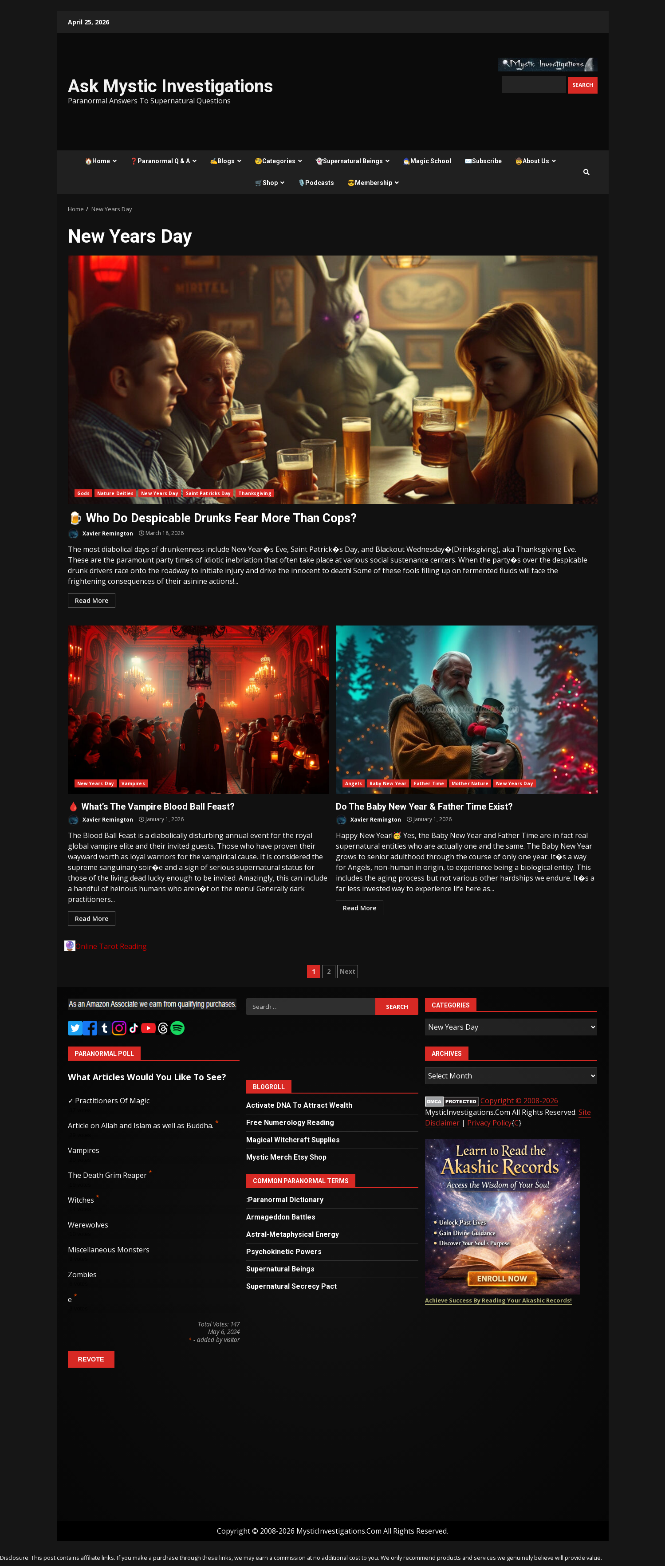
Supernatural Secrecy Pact (291, 1286)
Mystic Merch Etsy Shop (286, 1157)
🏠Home (97, 161)
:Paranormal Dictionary (284, 1200)
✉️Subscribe (483, 161)
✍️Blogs (222, 161)
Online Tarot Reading (111, 946)
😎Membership (369, 182)
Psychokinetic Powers (284, 1251)
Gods (83, 493)
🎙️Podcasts (316, 182)
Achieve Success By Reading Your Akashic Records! (498, 1300)
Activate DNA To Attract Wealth (299, 1105)
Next (347, 971)
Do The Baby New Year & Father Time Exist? (467, 710)
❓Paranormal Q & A (160, 161)
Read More (91, 600)
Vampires (133, 783)
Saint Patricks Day (208, 493)
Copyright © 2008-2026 (519, 1101)
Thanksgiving (254, 493)
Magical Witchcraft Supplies (293, 1140)
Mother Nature (470, 783)
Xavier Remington (100, 533)
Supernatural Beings (280, 1269)
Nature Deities (115, 493)
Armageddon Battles (280, 1217)
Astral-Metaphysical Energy (292, 1234)
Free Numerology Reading (290, 1122)
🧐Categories (275, 161)
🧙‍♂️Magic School (427, 161)
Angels (353, 783)
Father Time (429, 783)
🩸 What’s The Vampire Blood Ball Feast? (199, 710)
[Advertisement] (154, 1448)
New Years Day (159, 493)
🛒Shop (266, 182)
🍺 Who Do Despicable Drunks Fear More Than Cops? (333, 380)
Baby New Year (388, 783)
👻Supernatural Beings (349, 161)
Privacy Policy (489, 1123)
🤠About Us (532, 161)
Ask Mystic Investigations (170, 86)
